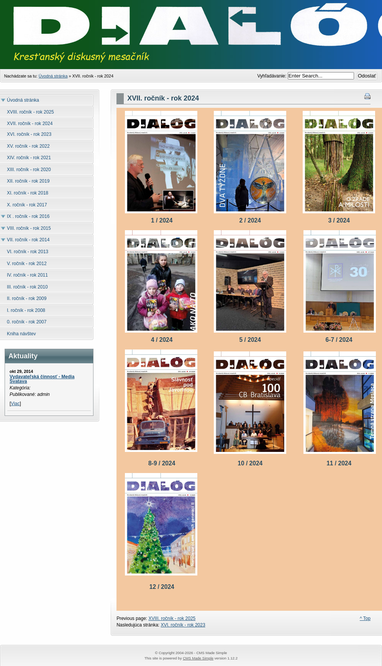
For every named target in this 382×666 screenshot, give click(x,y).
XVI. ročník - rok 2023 (183, 625)
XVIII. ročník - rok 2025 (172, 618)
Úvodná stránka (53, 76)
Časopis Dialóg (191, 46)
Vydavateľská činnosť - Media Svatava (42, 379)
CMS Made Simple (198, 658)
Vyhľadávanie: (272, 76)
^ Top (365, 618)
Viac (15, 403)
